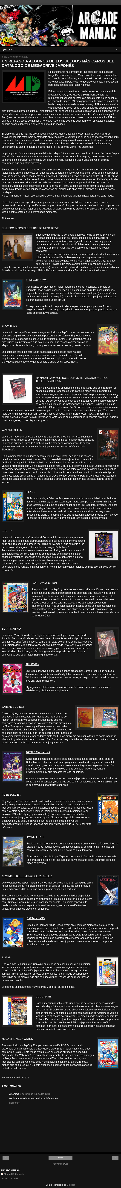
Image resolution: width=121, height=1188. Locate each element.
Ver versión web (60, 1164)
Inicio (60, 1158)
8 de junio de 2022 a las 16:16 (35, 1094)
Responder (14, 1103)
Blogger (71, 1185)
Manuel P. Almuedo (14, 1174)
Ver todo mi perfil (9, 1178)
